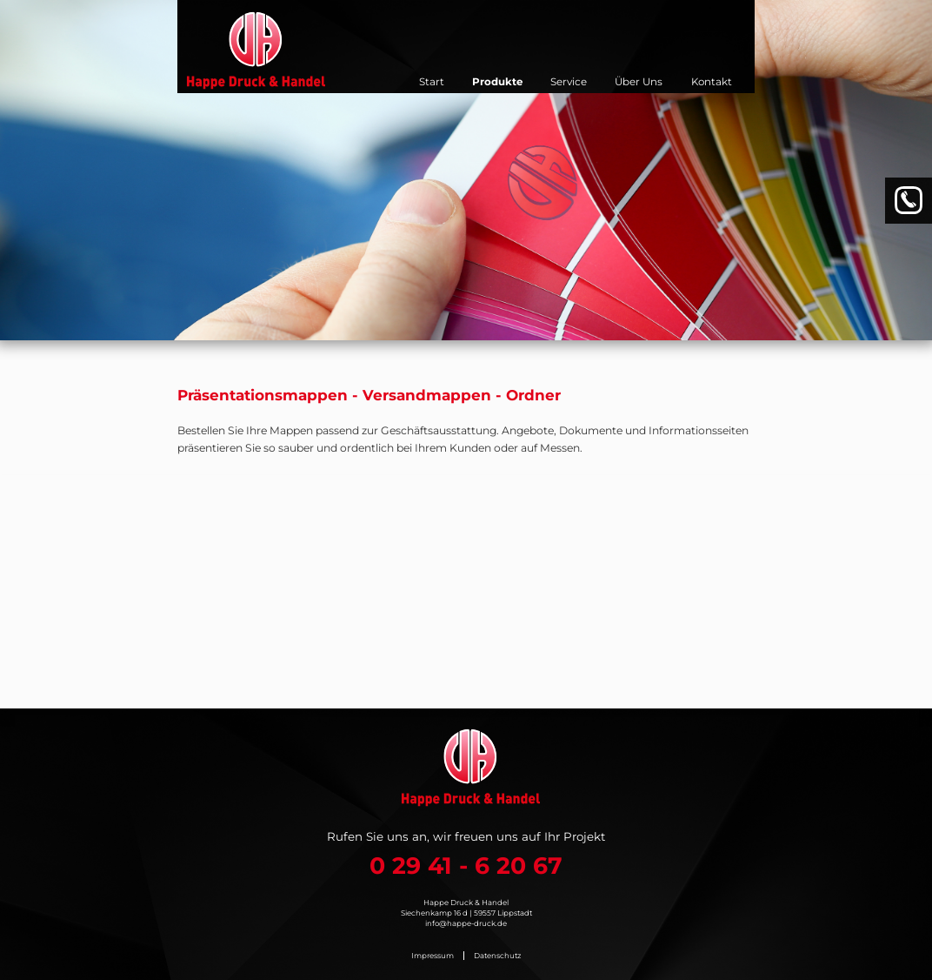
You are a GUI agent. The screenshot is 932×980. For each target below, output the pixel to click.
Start (431, 82)
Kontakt (711, 82)
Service (568, 82)
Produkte (497, 82)
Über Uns (638, 82)
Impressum (432, 955)
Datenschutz (497, 955)
